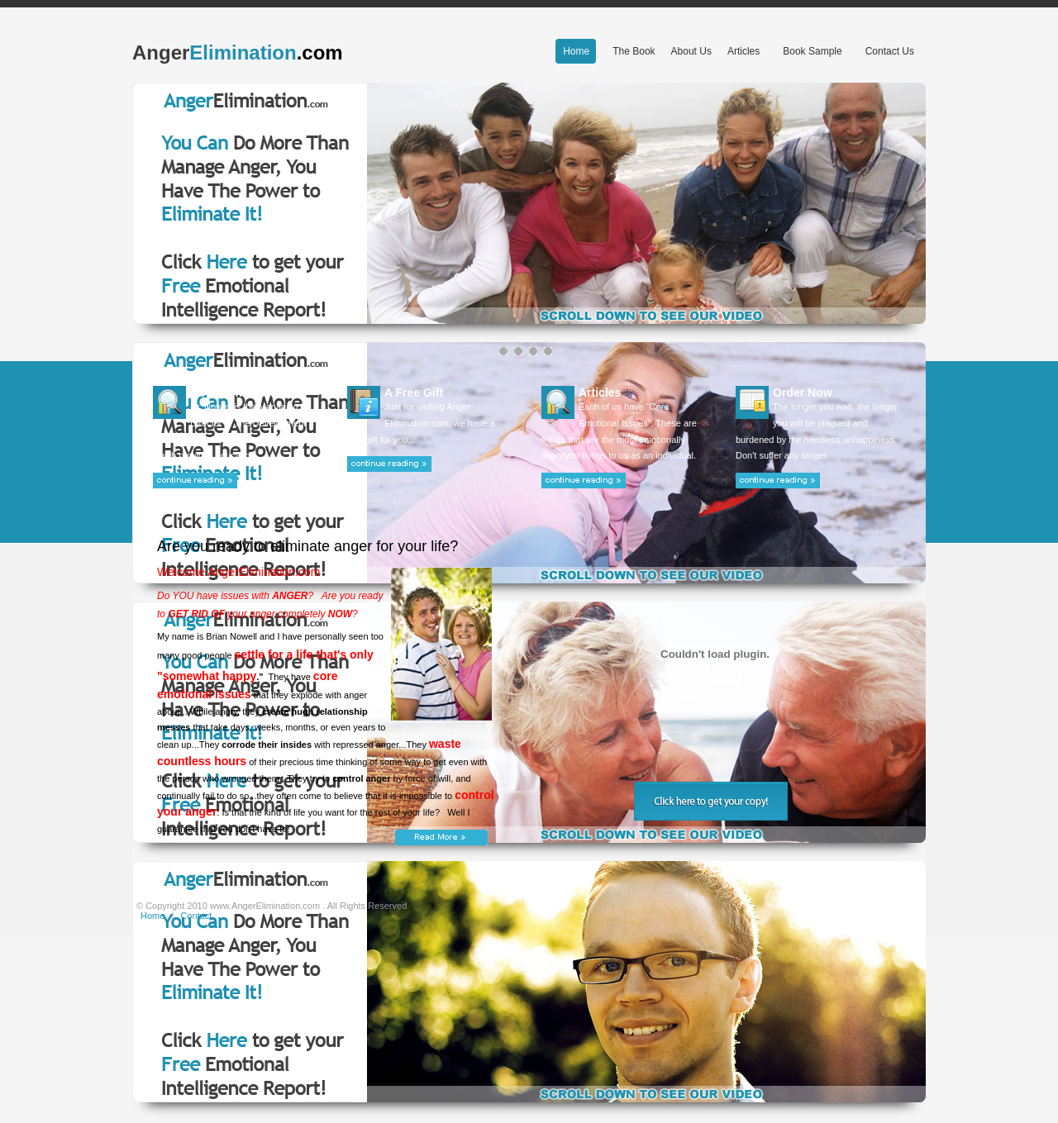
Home (152, 916)
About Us (691, 51)
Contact (196, 916)
